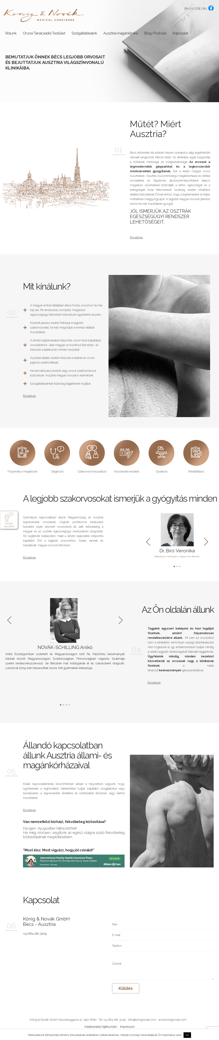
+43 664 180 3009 (35, 933)
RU (205, 8)
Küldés (125, 988)
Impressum (127, 1026)
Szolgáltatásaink (84, 33)
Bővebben (136, 237)
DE (199, 8)
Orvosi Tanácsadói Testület (44, 33)
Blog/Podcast (155, 33)
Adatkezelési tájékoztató (100, 1026)
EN (186, 8)
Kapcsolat (180, 33)
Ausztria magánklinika (120, 33)
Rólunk (10, 33)
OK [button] (187, 1035)
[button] (174, 566)
